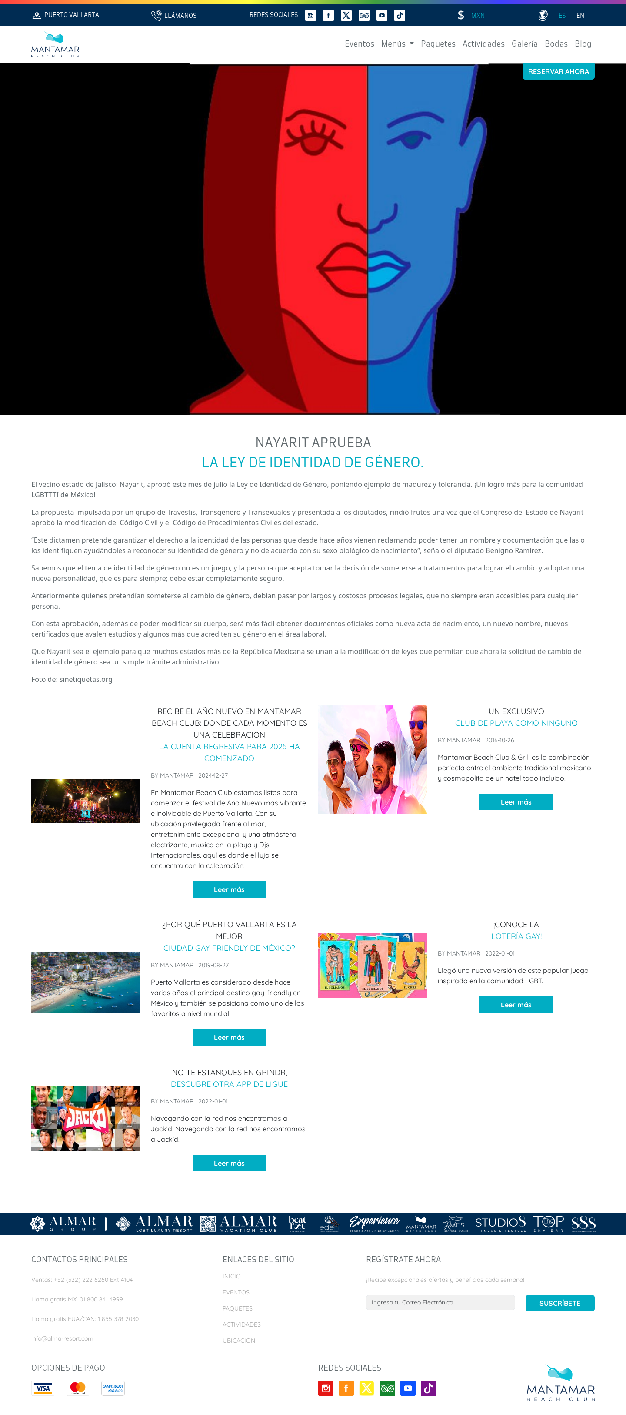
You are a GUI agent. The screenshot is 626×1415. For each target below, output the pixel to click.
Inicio (232, 1276)
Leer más (229, 889)
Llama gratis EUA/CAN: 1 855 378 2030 (85, 1319)
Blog (583, 44)
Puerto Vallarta (65, 15)
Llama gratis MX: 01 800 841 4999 (77, 1299)
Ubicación (239, 1341)
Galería (525, 44)
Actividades (484, 44)
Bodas (556, 44)
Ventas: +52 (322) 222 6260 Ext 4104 (82, 1280)
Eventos (359, 44)
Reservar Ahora (558, 71)
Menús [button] (394, 44)
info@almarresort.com (62, 1338)
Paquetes (438, 44)
